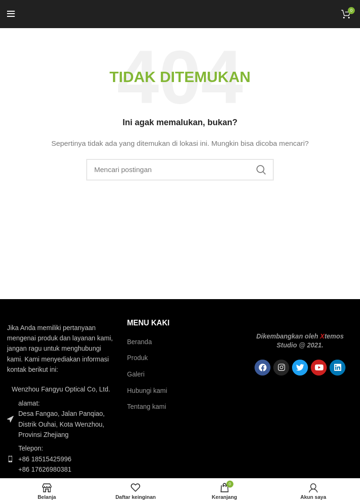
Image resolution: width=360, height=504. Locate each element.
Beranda (139, 342)
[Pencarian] (180, 170)
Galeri (135, 374)
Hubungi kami (147, 390)
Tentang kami (146, 406)
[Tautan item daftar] (60, 458)
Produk (137, 357)
